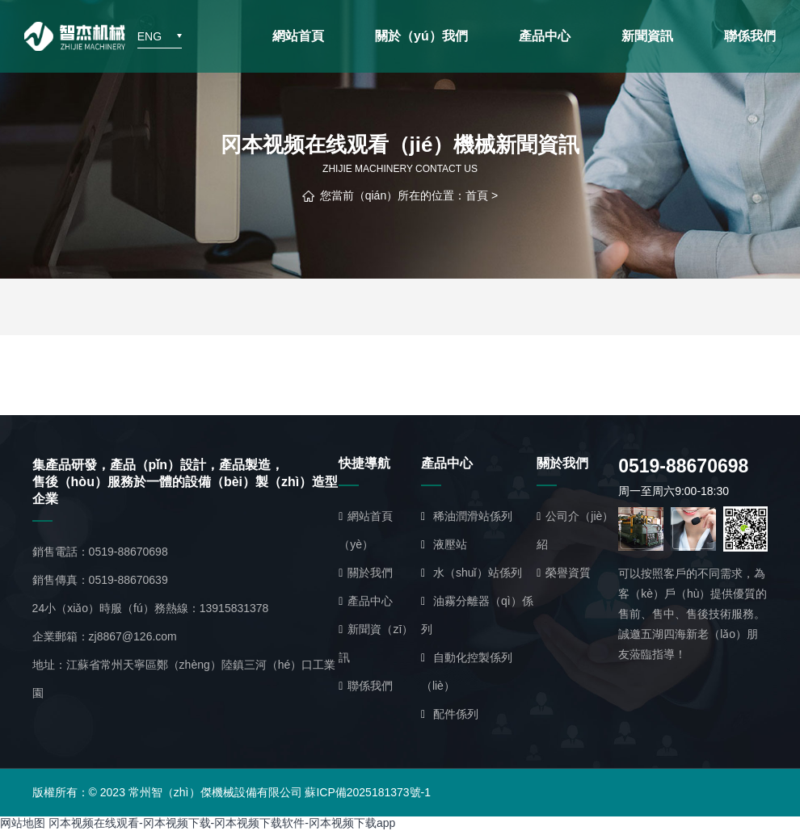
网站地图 (22, 822)
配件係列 (449, 713)
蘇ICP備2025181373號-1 (368, 792)
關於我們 (366, 572)
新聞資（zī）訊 (376, 643)
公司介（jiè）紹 (575, 530)
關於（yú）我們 (421, 36)
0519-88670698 (128, 551)
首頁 (476, 195)
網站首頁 (298, 36)
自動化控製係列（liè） (466, 671)
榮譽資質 (564, 572)
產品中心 (545, 36)
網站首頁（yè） (366, 530)
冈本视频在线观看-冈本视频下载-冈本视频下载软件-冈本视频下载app (221, 822)
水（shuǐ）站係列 (472, 572)
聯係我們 (750, 36)
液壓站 (444, 544)
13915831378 (234, 608)
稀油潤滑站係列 (466, 516)
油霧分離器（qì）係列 (477, 615)
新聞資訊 (647, 36)
